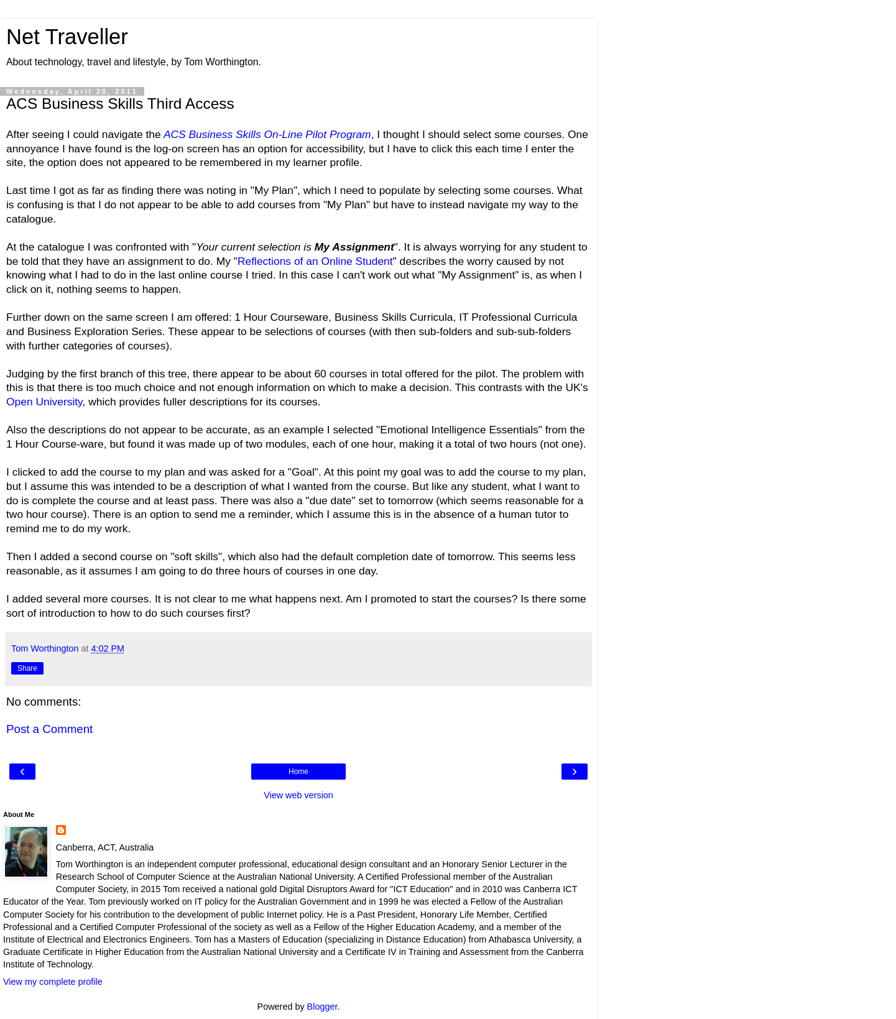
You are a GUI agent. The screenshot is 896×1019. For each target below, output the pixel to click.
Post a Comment (49, 728)
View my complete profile (53, 982)
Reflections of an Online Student (315, 261)
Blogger (322, 1007)
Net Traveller (67, 36)
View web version (298, 795)
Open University (44, 401)
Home (298, 771)
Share (27, 668)
